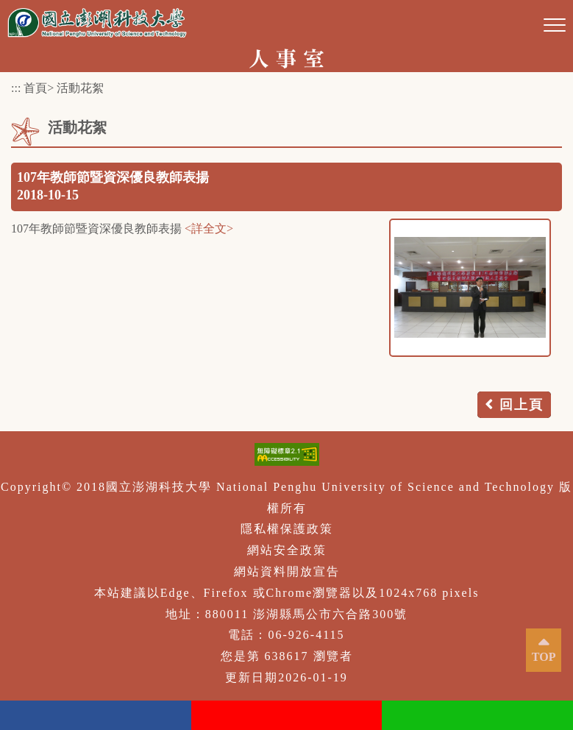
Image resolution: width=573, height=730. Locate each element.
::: (16, 88)
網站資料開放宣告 (287, 571)
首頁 (35, 88)
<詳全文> (209, 228)
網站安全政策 (287, 550)
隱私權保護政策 (287, 528)
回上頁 (521, 404)
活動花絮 (80, 88)
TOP (544, 657)
